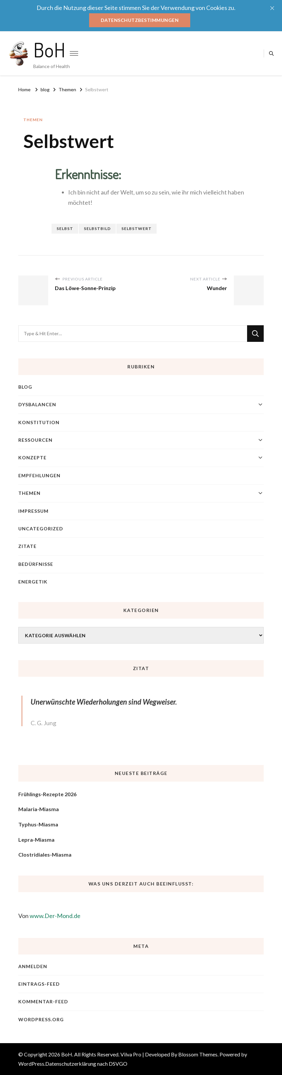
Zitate (27, 546)
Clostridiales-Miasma (44, 854)
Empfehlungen (39, 475)
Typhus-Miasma (38, 824)
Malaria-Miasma (38, 809)
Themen (33, 119)
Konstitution (39, 422)
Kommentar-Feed (43, 1001)
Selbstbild (97, 228)
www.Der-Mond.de (55, 915)
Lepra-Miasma (36, 839)
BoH (49, 49)
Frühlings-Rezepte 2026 (47, 794)
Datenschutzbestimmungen (140, 20)
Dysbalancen (37, 404)
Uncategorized (40, 528)
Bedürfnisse (35, 564)
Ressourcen (35, 440)
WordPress (31, 1063)
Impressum (33, 511)
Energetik (33, 581)
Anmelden (32, 966)
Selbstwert (136, 228)
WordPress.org (41, 1019)
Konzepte (32, 457)
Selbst (65, 228)
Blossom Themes (197, 1054)
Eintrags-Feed (39, 984)
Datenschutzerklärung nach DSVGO (86, 1063)
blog (25, 387)
